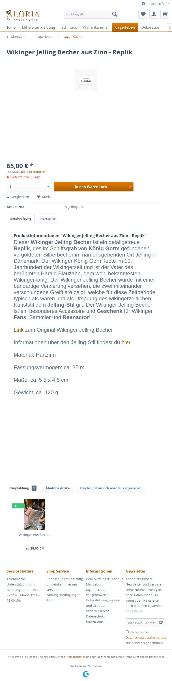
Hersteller (48, 218)
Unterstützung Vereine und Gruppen (103, 603)
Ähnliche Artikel (58, 488)
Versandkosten (76, 657)
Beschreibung (20, 218)
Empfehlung (23, 488)
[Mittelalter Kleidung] (38, 27)
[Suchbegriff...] (92, 14)
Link (19, 330)
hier (126, 342)
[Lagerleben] (125, 27)
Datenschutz (95, 616)
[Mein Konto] (153, 14)
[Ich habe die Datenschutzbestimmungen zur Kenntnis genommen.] (127, 631)
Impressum (94, 621)
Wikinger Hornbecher (35, 534)
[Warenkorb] (164, 14)
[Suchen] (114, 14)
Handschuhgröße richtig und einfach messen (64, 581)
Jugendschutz (96, 590)
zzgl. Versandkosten (33, 172)
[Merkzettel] (142, 14)
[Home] (10, 27)
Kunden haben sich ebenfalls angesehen (110, 488)
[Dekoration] (150, 27)
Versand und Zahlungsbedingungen (63, 592)
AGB (49, 600)
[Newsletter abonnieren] (161, 622)
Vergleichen (18, 197)
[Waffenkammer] (96, 27)
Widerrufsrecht (97, 611)
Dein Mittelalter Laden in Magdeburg (104, 581)
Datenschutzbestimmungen (146, 637)
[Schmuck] (69, 27)
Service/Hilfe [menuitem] (154, 4)
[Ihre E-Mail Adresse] (141, 622)
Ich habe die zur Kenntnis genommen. (146, 637)
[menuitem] (92, 16)
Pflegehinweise (97, 595)
